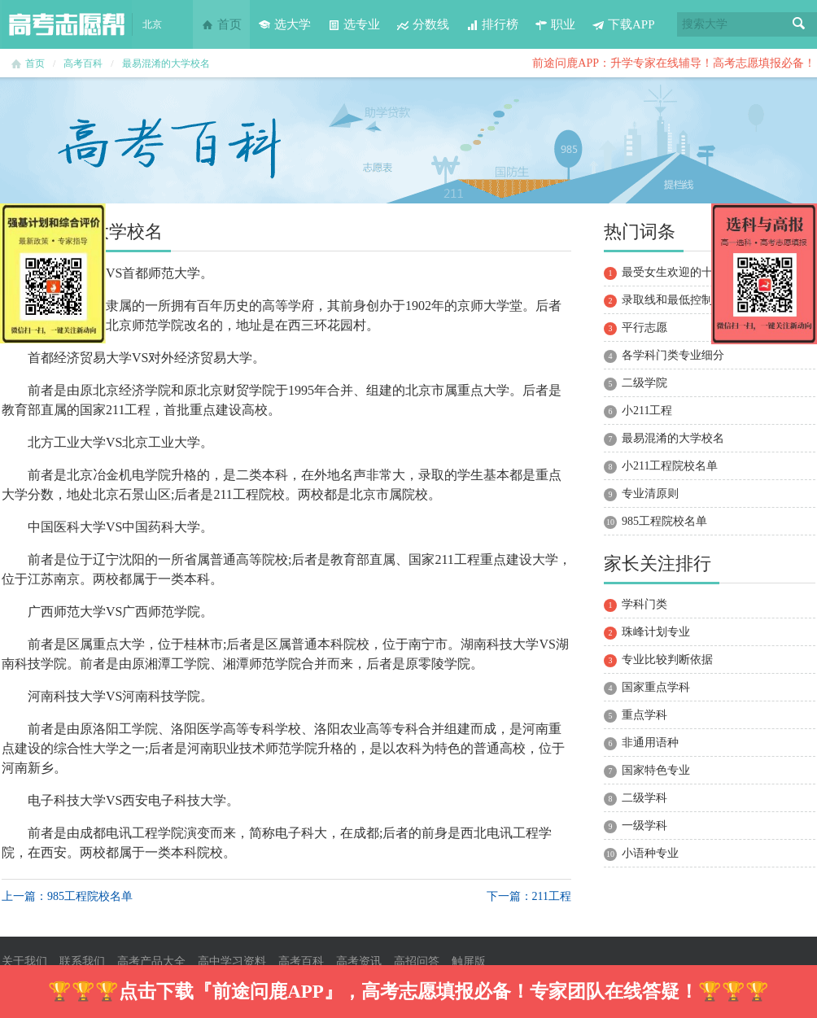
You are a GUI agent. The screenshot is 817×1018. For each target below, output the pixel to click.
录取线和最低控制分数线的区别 (701, 300)
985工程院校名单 (664, 521)
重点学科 (644, 715)
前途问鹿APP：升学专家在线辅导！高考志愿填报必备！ (673, 63)
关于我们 (24, 961)
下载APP (623, 24)
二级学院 (644, 383)
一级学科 (644, 825)
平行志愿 (644, 327)
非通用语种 (650, 742)
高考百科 (83, 63)
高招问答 (416, 961)
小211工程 (647, 410)
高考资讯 (359, 961)
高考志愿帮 (67, 24)
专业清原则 (650, 493)
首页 (221, 24)
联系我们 (82, 961)
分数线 (422, 24)
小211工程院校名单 (670, 466)
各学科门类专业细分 (673, 355)
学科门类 (644, 604)
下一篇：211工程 (529, 896)
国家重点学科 (656, 687)
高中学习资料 (232, 961)
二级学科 (644, 798)
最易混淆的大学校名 (166, 63)
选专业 (353, 24)
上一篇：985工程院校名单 (67, 896)
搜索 (799, 24)
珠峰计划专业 (656, 632)
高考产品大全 (151, 961)
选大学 (284, 24)
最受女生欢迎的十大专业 (684, 272)
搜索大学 (704, 24)
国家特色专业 (656, 770)
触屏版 (469, 961)
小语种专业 (650, 853)
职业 (555, 24)
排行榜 (491, 24)
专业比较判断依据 (667, 659)
